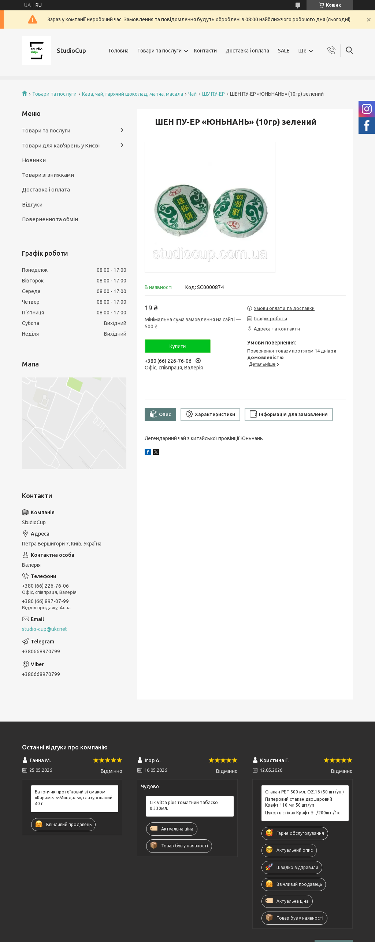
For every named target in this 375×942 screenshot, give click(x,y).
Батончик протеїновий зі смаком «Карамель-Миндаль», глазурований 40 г (73, 797)
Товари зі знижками (48, 175)
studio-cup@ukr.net (44, 629)
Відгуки (32, 204)
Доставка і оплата (247, 51)
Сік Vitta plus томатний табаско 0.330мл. (184, 805)
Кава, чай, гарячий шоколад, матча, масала (132, 94)
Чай (192, 94)
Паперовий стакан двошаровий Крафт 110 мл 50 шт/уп (298, 802)
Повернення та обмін (50, 219)
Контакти (205, 51)
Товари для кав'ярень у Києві (61, 145)
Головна (119, 51)
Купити (178, 346)
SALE (284, 51)
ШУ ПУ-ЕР (213, 94)
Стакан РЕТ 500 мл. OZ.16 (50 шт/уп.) (304, 791)
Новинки (34, 160)
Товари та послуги (159, 51)
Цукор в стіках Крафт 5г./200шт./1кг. (303, 812)
